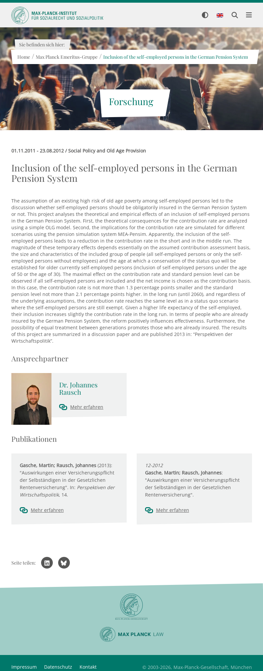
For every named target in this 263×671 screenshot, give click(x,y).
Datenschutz (58, 667)
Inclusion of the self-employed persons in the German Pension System (175, 57)
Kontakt (88, 667)
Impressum (24, 667)
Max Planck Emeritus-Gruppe (67, 57)
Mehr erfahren (86, 407)
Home (23, 57)
